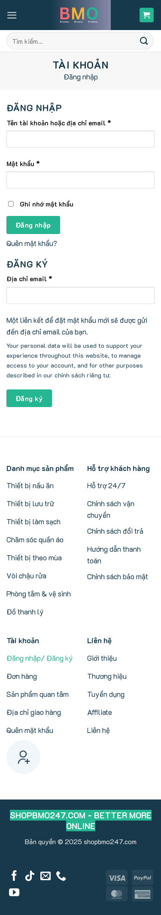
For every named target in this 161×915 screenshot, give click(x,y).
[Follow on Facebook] (14, 876)
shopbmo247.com (110, 841)
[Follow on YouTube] (14, 893)
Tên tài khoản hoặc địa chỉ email (65, 123)
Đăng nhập (33, 224)
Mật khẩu (30, 163)
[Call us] (61, 876)
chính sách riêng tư (82, 375)
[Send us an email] (45, 876)
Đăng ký (29, 398)
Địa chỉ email (36, 279)
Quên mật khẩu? (31, 243)
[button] (12, 15)
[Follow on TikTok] (29, 876)
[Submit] (144, 40)
